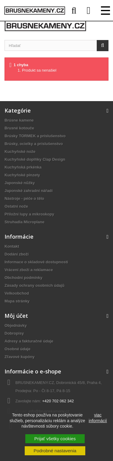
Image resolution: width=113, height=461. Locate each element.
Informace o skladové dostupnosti (36, 262)
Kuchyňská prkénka (23, 167)
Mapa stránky (17, 301)
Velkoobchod (17, 293)
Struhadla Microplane (24, 222)
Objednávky (16, 325)
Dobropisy (14, 333)
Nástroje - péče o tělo (24, 198)
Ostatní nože (16, 206)
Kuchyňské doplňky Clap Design (35, 159)
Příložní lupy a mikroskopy (29, 214)
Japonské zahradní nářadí (29, 190)
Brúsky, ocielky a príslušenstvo (34, 143)
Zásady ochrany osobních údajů (34, 285)
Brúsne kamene (19, 120)
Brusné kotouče (19, 128)
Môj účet (16, 315)
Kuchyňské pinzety (22, 175)
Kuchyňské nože (20, 151)
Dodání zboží (17, 254)
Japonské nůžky (20, 183)
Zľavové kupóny (20, 356)
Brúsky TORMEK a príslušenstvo (35, 136)
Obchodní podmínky (23, 277)
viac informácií (98, 418)
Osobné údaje (17, 349)
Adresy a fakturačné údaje (29, 341)
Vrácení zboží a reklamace (29, 270)
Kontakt (12, 246)
